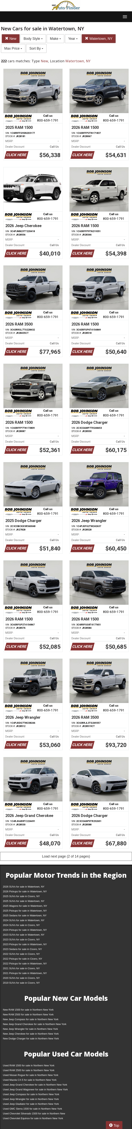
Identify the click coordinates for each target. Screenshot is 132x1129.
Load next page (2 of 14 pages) (66, 856)
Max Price (13, 48)
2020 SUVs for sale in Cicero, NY (21, 978)
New (10, 39)
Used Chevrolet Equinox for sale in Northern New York (33, 1118)
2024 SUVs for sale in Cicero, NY (21, 925)
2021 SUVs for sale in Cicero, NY (21, 968)
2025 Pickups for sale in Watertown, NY (25, 910)
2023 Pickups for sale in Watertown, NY (25, 944)
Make (55, 39)
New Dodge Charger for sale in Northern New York (31, 1038)
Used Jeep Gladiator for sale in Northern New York (31, 1103)
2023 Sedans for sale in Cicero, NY (22, 949)
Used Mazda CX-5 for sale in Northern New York (29, 1079)
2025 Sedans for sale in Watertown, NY (24, 915)
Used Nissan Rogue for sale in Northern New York (30, 1075)
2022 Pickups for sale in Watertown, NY (25, 963)
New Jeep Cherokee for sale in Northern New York (31, 1033)
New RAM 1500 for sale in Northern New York (28, 1009)
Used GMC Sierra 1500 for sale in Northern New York (32, 1108)
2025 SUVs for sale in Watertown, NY (23, 901)
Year (73, 39)
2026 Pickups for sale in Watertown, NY (25, 891)
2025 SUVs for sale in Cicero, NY (21, 896)
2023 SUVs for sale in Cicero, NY (21, 939)
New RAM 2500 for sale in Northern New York (28, 1014)
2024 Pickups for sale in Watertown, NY (25, 929)
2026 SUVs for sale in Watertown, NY (23, 886)
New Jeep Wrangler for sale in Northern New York (30, 1028)
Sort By (36, 48)
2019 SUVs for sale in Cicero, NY (21, 982)
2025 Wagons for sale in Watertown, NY (25, 905)
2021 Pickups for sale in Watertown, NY (25, 973)
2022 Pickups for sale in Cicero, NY (22, 958)
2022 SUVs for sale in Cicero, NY (21, 953)
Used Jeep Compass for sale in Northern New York (31, 1094)
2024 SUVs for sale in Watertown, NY (23, 920)
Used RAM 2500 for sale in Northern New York (28, 1070)
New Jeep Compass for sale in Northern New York (30, 1019)
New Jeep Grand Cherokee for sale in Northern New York (34, 1024)
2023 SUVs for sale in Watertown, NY (23, 934)
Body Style (33, 39)
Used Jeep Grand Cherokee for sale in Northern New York (35, 1084)
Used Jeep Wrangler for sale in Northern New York (31, 1099)
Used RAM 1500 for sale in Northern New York (28, 1065)
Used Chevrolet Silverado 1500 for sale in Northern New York (34, 1114)
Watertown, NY (98, 39)
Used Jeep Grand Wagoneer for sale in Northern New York (35, 1089)
